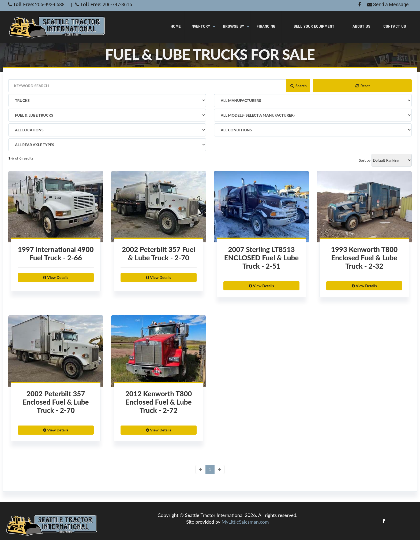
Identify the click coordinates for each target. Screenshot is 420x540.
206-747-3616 (117, 4)
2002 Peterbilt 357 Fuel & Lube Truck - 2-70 (156, 256)
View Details (52, 280)
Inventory (202, 26)
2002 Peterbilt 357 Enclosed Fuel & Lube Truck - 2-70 (53, 405)
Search (298, 85)
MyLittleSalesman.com (245, 522)
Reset (362, 85)
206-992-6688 (50, 4)
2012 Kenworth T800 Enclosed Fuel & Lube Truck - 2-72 (156, 405)
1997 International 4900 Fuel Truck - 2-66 (53, 256)
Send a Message (388, 4)
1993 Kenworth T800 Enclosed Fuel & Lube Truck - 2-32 (362, 260)
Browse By (234, 26)
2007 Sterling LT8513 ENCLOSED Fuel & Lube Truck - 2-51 (258, 260)
